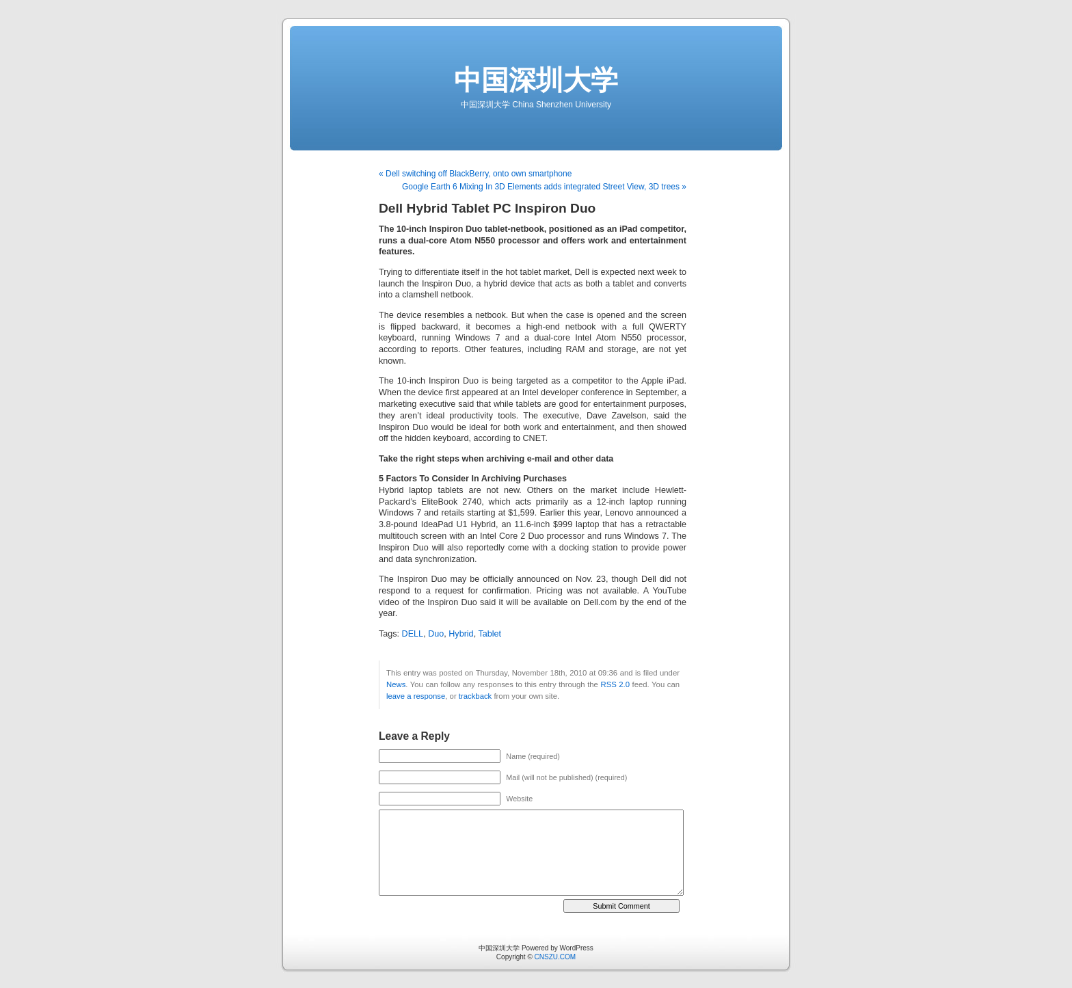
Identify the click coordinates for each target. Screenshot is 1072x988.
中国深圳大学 (536, 80)
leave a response (415, 696)
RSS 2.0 (615, 684)
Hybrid (460, 634)
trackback (475, 696)
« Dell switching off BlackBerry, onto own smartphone (475, 173)
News (395, 684)
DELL (413, 634)
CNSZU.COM (555, 957)
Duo (436, 634)
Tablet (489, 634)
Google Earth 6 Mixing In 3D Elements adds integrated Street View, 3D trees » (544, 186)
